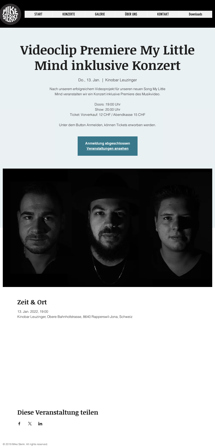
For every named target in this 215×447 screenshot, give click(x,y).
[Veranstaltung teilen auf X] (30, 423)
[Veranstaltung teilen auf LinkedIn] (40, 423)
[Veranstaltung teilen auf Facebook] (19, 423)
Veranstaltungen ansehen (108, 148)
